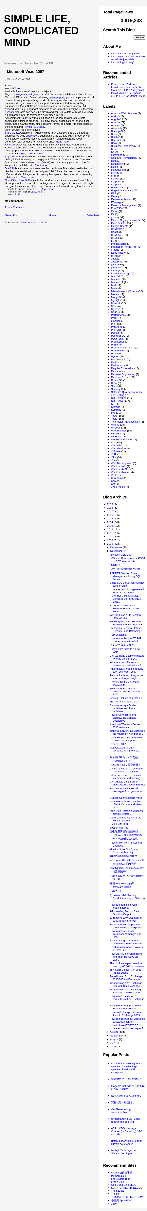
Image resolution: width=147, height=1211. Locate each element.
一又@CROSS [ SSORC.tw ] (127, 1196)
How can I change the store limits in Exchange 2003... (126, 1014)
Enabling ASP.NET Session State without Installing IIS (126, 623)
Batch (114, 137)
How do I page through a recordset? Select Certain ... (127, 942)
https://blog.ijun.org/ (122, 62)
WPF (114, 475)
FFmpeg (116, 202)
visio (12, 94)
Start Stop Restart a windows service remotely (126, 812)
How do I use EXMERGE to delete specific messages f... (127, 1027)
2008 (110, 543)
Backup (115, 131)
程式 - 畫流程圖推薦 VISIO (125, 569)
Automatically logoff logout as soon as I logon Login (126, 677)
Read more (62, 141)
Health (115, 231)
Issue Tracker (119, 252)
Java (114, 258)
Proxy (114, 353)
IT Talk (115, 255)
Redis (114, 362)
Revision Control (120, 377)
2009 (110, 540)
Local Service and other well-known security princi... (126, 739)
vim (113, 442)
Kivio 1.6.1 (11, 144)
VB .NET (116, 433)
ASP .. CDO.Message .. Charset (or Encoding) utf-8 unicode (126, 1131)
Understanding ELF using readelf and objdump (125, 1120)
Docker (115, 178)
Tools (17, 194)
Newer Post (11, 215)
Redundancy (118, 365)
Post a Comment (14, 207)
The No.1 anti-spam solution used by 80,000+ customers (127, 965)
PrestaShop (118, 341)
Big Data (116, 140)
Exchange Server (121, 199)
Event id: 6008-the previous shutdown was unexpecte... (127, 926)
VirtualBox (117, 445)
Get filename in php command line (122, 1111)
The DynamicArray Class (124, 701)
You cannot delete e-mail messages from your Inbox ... (126, 791)
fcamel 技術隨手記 (121, 1172)
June (113, 1046)
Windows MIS (119, 469)
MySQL (115, 300)
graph (36, 94)
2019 (110, 504)
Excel (114, 196)
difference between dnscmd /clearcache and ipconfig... (126, 777)
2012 (110, 529)
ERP (114, 193)
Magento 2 (117, 282)
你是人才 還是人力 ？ (122, 645)
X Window (117, 478)
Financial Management (124, 205)
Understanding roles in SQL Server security (125, 819)
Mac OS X (117, 276)
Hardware (116, 228)
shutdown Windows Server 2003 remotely (125, 726)
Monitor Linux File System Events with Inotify (124, 851)
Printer (115, 344)
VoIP (114, 454)
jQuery (115, 264)
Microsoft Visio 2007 (25, 71)
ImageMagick (118, 243)
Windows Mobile (120, 472)
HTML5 (115, 237)
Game (114, 211)
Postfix (115, 332)
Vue (113, 460)
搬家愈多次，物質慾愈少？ (126, 1079)
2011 (110, 532)
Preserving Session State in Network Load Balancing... (126, 629)
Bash (114, 134)
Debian (115, 166)
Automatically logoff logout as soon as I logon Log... (126, 670)
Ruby (114, 383)
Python (115, 356)
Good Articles (118, 223)
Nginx (114, 309)
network (9, 111)
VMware (116, 451)
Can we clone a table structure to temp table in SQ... (127, 657)
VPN (114, 457)
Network (116, 303)
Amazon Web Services (124, 113)
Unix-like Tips (118, 430)
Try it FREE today (35, 126)
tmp (113, 412)
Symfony (116, 409)
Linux (114, 270)
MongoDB (117, 297)
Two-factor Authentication (125, 421)
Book (114, 143)
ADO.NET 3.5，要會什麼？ (125, 764)
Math (114, 288)
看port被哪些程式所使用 (123, 855)
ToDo (114, 415)
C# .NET (116, 151)
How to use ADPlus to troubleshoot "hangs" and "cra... (125, 934)
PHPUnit (116, 329)
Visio (17, 88)
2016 (110, 514)
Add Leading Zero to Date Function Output (124, 913)
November (116, 550)
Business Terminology (123, 145)
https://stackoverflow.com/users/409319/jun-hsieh (128, 58)
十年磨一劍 (116, 891)
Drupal (115, 181)
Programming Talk (121, 347)
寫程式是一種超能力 (122, 1102)
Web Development (121, 463)
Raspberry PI (118, 359)
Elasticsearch (118, 187)
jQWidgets (117, 267)
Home (52, 215)
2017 (110, 511)
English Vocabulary (122, 190)
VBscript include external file (126, 698)
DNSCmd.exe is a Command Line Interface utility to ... (126, 770)
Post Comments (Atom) (34, 222)
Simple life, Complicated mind (41, 30)
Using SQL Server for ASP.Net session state (127, 584)
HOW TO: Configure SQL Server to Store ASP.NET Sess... (125, 598)
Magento (116, 279)
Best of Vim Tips (119, 827)
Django (115, 172)
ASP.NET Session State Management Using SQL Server (125, 576)
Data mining (118, 163)
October (115, 1031)
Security (115, 389)
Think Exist (117, 1190)
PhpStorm (117, 326)
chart (29, 94)
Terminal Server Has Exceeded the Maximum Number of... (127, 732)
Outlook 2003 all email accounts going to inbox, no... (125, 750)
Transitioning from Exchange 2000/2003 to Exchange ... (126, 978)
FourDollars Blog (120, 1178)
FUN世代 (115, 564)
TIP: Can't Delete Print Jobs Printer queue (125, 971)
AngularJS (117, 119)
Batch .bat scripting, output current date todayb (126, 1142)
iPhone (115, 249)
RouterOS (117, 380)
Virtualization (118, 448)
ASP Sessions (118, 634)
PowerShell (117, 338)
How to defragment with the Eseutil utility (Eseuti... (125, 1007)
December (116, 547)
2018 (110, 507)
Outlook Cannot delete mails (126, 797)
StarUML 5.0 (12, 132)
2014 (110, 522)
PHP (114, 323)
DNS (114, 175)
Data (114, 160)
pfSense (116, 320)
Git (113, 214)
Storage (115, 406)
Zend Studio (118, 486)
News (114, 306)
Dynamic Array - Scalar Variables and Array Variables (123, 708)
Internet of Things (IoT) (124, 246)
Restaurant (117, 371)
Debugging (117, 169)
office (24, 153)
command (116, 154)
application (32, 135)
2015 (110, 518)
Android (115, 116)
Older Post (93, 215)
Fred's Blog (117, 1181)
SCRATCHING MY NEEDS (126, 1187)
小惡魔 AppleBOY (121, 1200)
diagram (21, 94)
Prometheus (118, 350)
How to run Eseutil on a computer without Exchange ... (127, 999)
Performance (118, 314)
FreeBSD (116, 208)
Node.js (115, 312)
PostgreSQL (118, 335)
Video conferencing (122, 439)
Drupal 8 (116, 184)
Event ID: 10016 (119, 744)
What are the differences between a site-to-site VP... (126, 664)
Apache (115, 122)
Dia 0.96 (9, 168)
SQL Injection (119, 397)
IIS (112, 240)
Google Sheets (119, 226)
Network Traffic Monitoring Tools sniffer (124, 683)
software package (59, 97)
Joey (114, 1203)
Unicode (116, 427)
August (114, 1039)
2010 (110, 536)
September (116, 1035)
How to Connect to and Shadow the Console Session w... (123, 717)
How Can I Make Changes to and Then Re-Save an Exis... (126, 956)
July (113, 1042)
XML (114, 483)
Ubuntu (115, 424)
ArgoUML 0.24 (13, 156)
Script (114, 386)
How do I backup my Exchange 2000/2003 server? (127, 1020)
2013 (110, 525)
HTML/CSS (117, 234)
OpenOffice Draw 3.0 (17, 180)
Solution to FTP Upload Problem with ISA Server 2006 (125, 691)
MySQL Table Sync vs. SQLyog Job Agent (124, 1152)
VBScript (116, 436)
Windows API (118, 466)
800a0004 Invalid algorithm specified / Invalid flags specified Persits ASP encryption (126, 1068)
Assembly (116, 128)
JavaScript (117, 261)
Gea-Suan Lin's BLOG (124, 1184)
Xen (113, 480)
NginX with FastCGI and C (126, 1095)
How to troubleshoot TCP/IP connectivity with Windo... (125, 640)
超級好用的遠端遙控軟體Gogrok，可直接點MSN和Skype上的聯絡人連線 (126, 835)
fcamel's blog (118, 1175)
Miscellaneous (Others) (124, 291)
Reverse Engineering (123, 374)
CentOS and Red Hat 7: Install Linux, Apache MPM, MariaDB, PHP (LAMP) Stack (127, 87)
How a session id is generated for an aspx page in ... (127, 591)
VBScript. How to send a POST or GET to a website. (127, 560)
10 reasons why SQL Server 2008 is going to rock (126, 919)
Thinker (115, 1193)
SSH (114, 403)
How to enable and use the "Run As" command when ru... (126, 804)
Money (115, 294)
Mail (113, 285)
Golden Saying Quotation (125, 220)
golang (115, 217)
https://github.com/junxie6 (125, 53)
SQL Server (117, 400)
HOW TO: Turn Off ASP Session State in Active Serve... (124, 608)
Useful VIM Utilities (120, 824)
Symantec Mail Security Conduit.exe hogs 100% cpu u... (127, 898)
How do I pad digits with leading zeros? (123, 906)
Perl (113, 317)
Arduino (115, 125)
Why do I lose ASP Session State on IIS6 (125, 616)
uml (42, 94)
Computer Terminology (124, 157)
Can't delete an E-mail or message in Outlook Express (127, 783)
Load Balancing (120, 273)
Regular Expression (122, 368)
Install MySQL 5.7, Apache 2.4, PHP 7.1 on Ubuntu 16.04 (128, 94)
